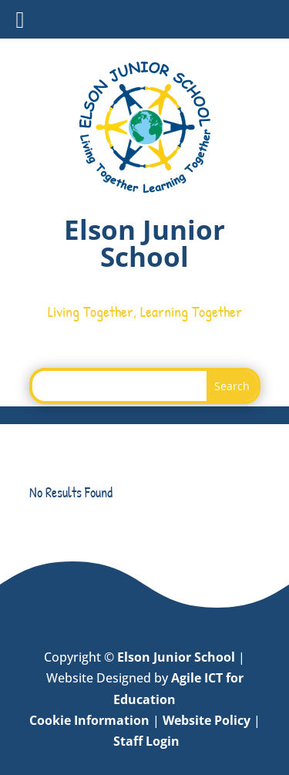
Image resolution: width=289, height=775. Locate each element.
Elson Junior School (176, 657)
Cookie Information (89, 720)
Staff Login (146, 741)
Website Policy (206, 720)
